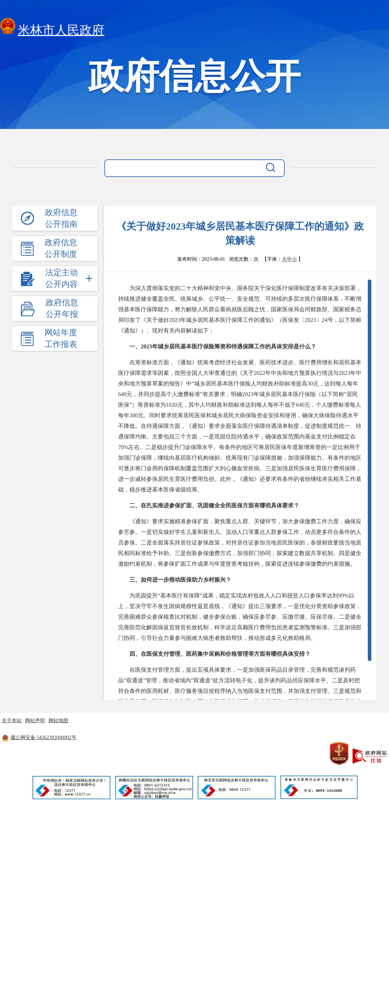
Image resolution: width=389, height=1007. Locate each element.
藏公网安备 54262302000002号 (39, 737)
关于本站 (12, 720)
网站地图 (58, 720)
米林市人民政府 (52, 28)
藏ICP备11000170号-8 (138, 737)
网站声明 (35, 720)
